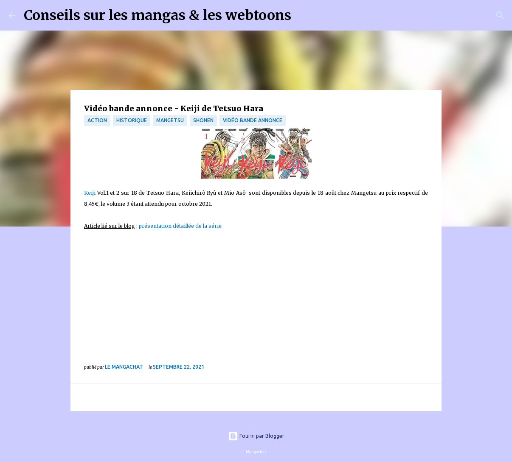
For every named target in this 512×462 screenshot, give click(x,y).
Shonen (203, 120)
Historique (131, 120)
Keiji (90, 193)
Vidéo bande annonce (252, 120)
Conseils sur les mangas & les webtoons (157, 15)
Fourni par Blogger (256, 436)
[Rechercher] (303, 15)
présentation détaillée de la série (180, 226)
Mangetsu (170, 120)
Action (97, 120)
